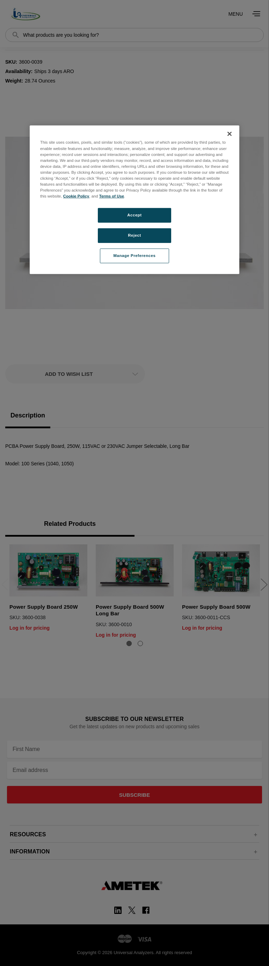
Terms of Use (111, 196)
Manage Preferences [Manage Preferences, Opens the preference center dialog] (135, 255)
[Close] (229, 134)
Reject (134, 235)
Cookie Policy (76, 196)
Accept (134, 215)
